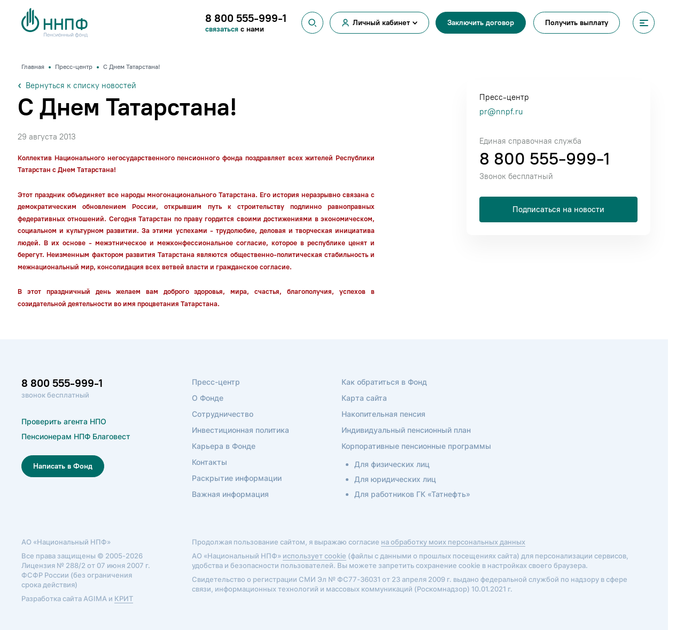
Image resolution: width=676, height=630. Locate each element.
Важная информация (230, 494)
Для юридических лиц (395, 479)
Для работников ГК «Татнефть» (412, 494)
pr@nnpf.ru (501, 111)
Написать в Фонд (62, 466)
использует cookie (314, 555)
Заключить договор (480, 22)
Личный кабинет (381, 22)
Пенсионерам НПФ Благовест (75, 436)
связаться (222, 29)
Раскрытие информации (237, 478)
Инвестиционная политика (240, 429)
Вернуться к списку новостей (77, 85)
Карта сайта (364, 397)
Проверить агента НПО (63, 421)
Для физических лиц (392, 464)
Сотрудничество (222, 413)
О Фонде (207, 397)
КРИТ (123, 598)
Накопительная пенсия (383, 413)
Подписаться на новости (558, 209)
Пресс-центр (216, 381)
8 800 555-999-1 (544, 159)
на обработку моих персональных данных (453, 542)
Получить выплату (576, 22)
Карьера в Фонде (223, 445)
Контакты (209, 461)
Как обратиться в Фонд (384, 381)
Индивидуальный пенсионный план (406, 429)
